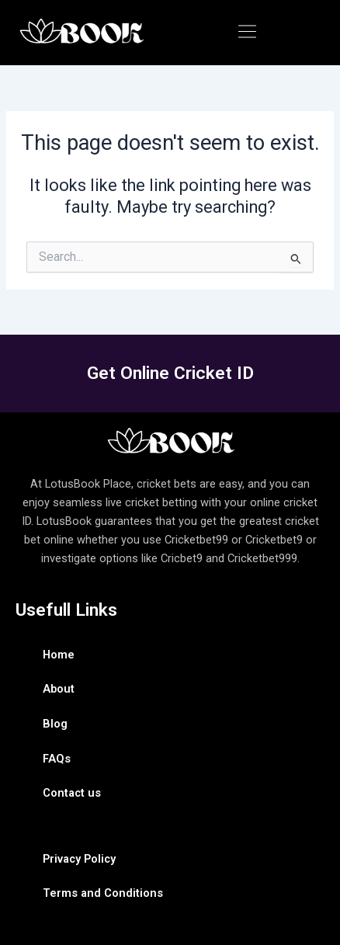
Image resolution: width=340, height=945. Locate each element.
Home (59, 655)
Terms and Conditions (103, 893)
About (59, 689)
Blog (55, 724)
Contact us (72, 793)
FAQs (57, 759)
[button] (246, 33)
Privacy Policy (79, 859)
